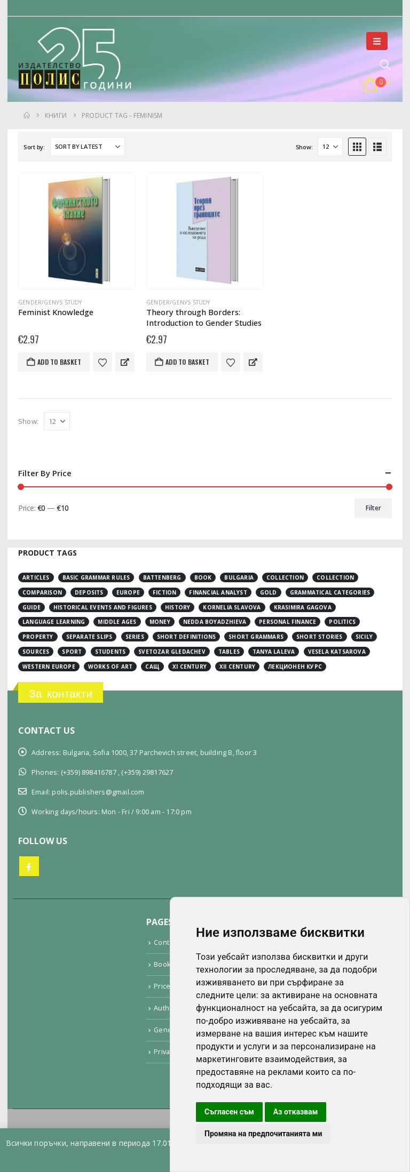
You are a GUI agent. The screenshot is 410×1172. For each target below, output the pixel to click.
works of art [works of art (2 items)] (110, 666)
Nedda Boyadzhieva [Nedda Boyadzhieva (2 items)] (214, 621)
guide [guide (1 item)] (31, 607)
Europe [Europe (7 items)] (128, 592)
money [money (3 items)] (159, 621)
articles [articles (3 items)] (36, 577)
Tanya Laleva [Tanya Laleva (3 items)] (274, 651)
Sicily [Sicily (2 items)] (364, 636)
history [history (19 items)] (177, 607)
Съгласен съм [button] (229, 1111)
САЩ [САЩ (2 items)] (152, 666)
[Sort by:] (87, 146)
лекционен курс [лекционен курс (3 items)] (295, 666)
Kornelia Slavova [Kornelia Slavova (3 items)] (232, 607)
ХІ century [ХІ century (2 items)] (189, 666)
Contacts (168, 942)
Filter (373, 507)
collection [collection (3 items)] (285, 577)
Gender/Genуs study (50, 302)
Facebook (29, 866)
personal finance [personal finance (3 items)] (287, 621)
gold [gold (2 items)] (268, 592)
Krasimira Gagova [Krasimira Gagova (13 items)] (303, 607)
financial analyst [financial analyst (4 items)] (218, 592)
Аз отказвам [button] (295, 1111)
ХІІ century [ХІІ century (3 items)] (237, 666)
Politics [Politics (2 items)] (342, 621)
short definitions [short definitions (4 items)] (186, 636)
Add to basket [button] (59, 361)
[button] (377, 41)
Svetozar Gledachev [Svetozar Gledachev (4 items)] (172, 651)
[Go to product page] (77, 231)
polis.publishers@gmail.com (98, 792)
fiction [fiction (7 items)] (164, 592)
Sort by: (34, 147)
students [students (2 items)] (110, 651)
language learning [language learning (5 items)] (53, 621)
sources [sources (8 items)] (35, 651)
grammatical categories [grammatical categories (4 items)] (330, 592)
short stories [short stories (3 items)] (319, 636)
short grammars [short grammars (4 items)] (255, 636)
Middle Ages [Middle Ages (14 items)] (117, 621)
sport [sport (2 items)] (72, 651)
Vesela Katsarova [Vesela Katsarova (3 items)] (337, 651)
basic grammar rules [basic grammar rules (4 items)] (96, 577)
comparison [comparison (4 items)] (42, 592)
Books (164, 964)
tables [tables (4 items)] (229, 651)
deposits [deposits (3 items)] (89, 592)
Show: (304, 147)
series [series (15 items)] (134, 636)
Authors (167, 1008)
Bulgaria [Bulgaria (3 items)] (239, 577)
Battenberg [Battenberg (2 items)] (162, 577)
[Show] (330, 146)
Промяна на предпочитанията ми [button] (263, 1133)
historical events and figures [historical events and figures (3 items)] (102, 607)
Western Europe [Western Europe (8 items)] (48, 666)
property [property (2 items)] (37, 636)
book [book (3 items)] (203, 577)
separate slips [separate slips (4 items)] (89, 636)
